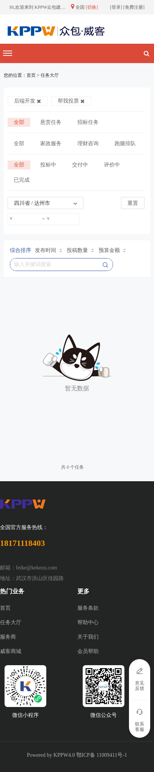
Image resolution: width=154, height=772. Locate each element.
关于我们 (88, 637)
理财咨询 (88, 143)
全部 (19, 122)
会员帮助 (88, 651)
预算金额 (112, 250)
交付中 (80, 165)
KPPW (60, 755)
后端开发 (27, 101)
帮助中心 (88, 622)
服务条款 (88, 608)
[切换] (92, 7)
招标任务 (88, 122)
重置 (132, 203)
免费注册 (134, 7)
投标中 (48, 165)
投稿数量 (80, 250)
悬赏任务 (50, 122)
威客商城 (10, 651)
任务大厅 (10, 622)
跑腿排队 (125, 143)
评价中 (112, 165)
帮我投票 (71, 101)
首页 (5, 608)
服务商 (8, 637)
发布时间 (48, 250)
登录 (116, 7)
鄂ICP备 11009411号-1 (101, 755)
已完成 (22, 180)
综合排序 (20, 250)
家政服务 (50, 143)
